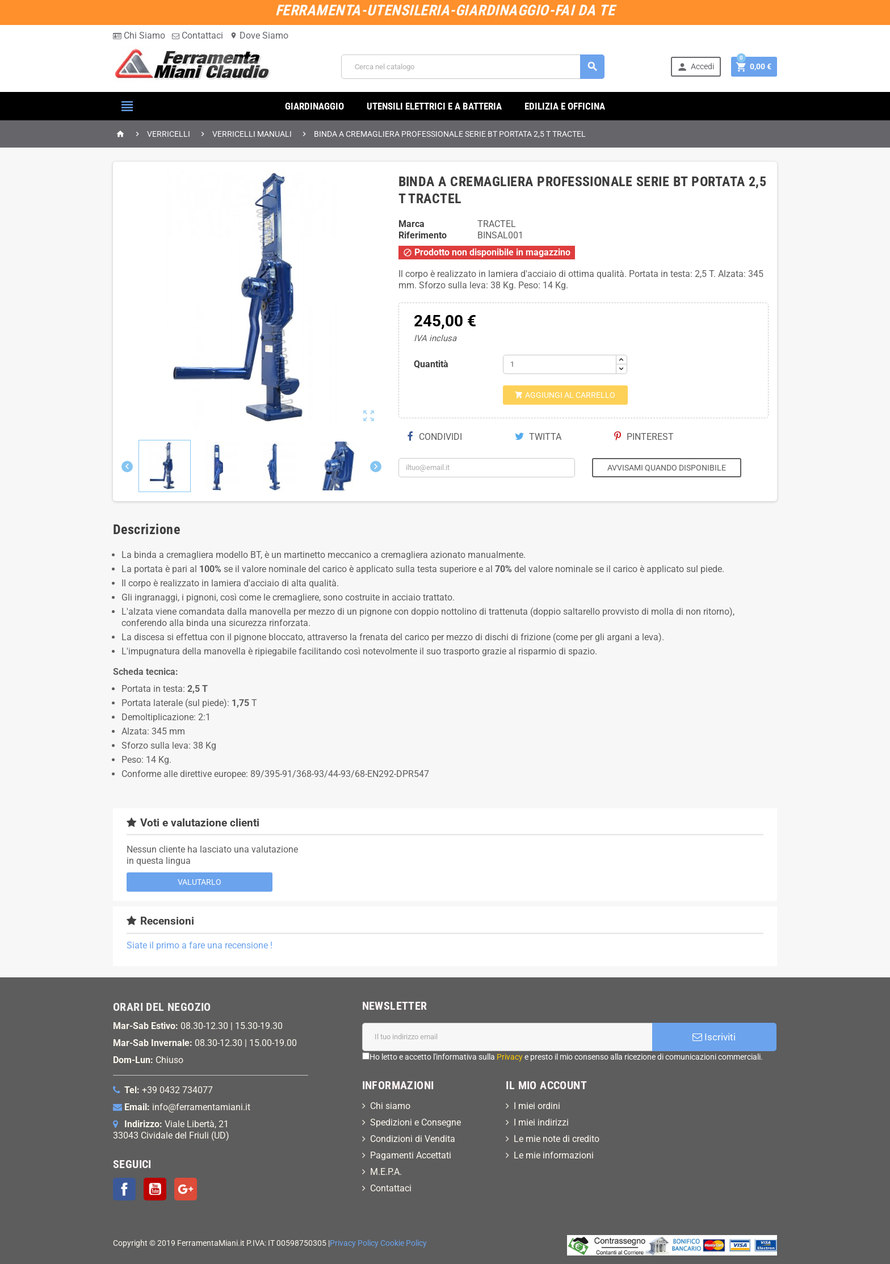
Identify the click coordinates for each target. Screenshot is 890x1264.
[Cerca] (472, 66)
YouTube (155, 1189)
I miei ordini (537, 1106)
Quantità (431, 364)
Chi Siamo (139, 35)
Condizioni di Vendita (412, 1138)
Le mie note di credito (556, 1138)
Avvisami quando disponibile (666, 467)
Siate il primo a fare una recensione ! (199, 945)
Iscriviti (714, 1037)
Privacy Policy (354, 1243)
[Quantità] (559, 364)
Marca (411, 224)
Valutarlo (199, 882)
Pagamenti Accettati (410, 1155)
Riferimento (422, 235)
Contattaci (197, 35)
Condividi (435, 436)
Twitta (538, 436)
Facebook (124, 1189)
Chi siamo (390, 1106)
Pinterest (644, 436)
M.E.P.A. (386, 1171)
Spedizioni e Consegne (415, 1122)
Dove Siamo (259, 35)
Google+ (185, 1189)
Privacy (510, 1056)
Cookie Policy (403, 1243)
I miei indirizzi (541, 1122)
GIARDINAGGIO (314, 106)
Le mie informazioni (554, 1155)
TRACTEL (496, 224)
